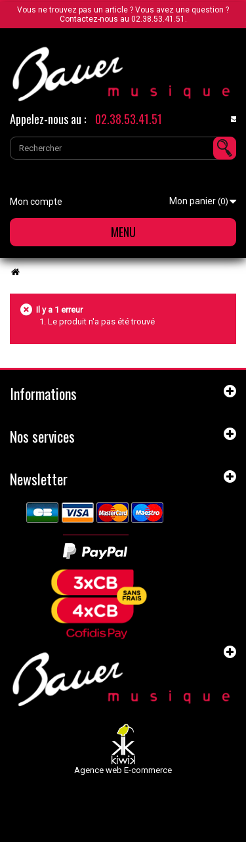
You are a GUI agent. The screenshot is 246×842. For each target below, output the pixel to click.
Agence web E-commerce (123, 770)
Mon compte (36, 201)
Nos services (42, 436)
